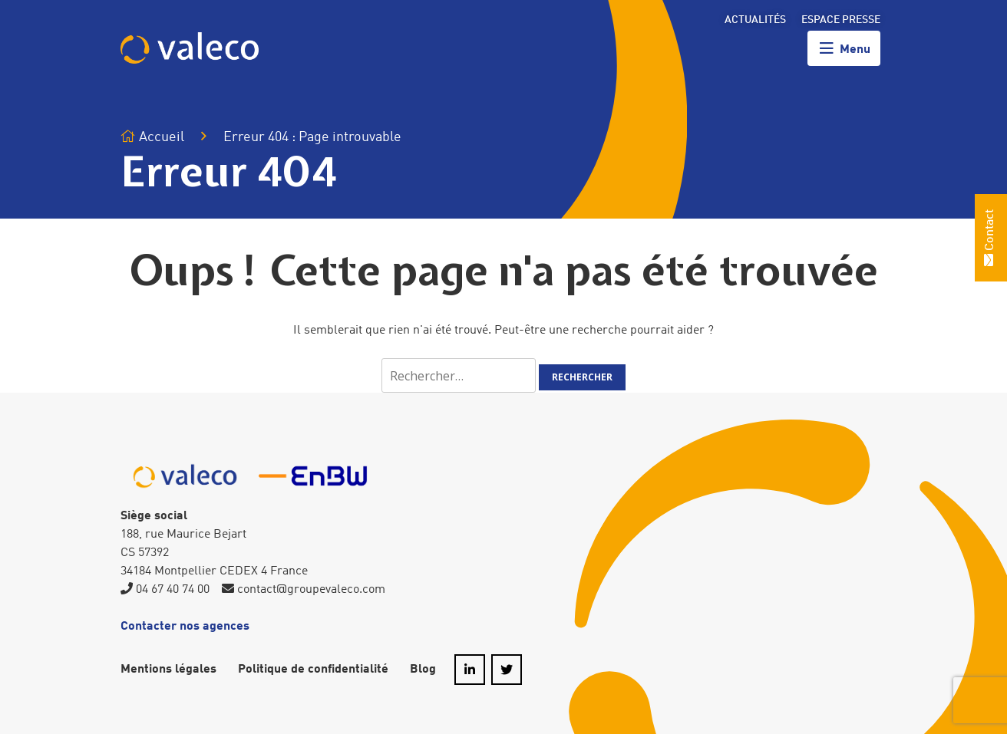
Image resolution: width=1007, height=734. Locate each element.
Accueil (152, 137)
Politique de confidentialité (313, 669)
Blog (423, 669)
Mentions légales (168, 669)
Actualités (755, 20)
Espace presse (840, 20)
